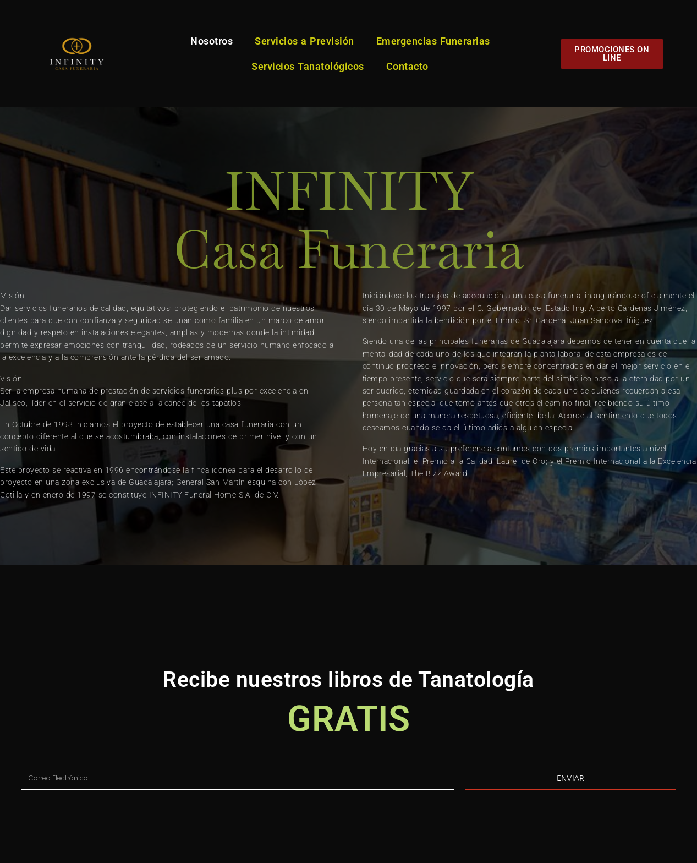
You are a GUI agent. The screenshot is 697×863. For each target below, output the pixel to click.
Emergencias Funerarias (433, 41)
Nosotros (211, 41)
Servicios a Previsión (304, 41)
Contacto (407, 66)
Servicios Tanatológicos (307, 66)
